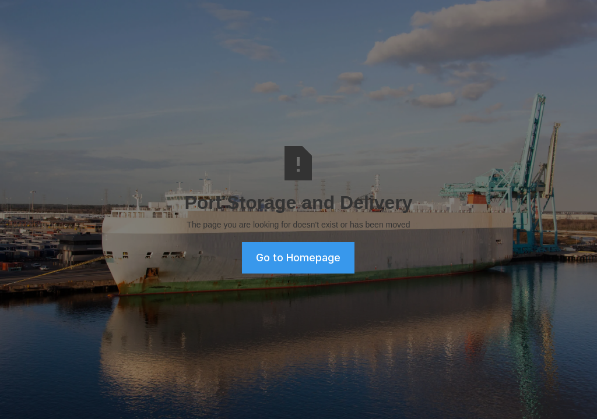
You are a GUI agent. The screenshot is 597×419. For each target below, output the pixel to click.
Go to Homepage (298, 257)
